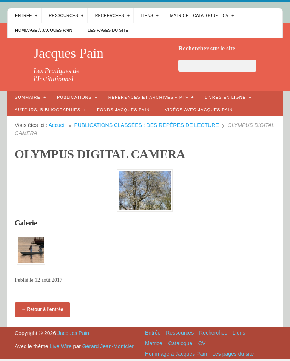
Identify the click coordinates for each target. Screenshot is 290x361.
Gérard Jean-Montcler (108, 346)
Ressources (63, 15)
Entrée (23, 15)
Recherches (109, 15)
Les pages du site (108, 30)
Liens (147, 15)
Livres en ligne (225, 97)
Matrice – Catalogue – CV (199, 15)
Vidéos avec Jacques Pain (199, 109)
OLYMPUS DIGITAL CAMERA (100, 154)
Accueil (57, 125)
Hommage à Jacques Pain (43, 30)
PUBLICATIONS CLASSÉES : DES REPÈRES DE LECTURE (146, 125)
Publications (74, 97)
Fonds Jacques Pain (123, 109)
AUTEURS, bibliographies (47, 109)
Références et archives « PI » (148, 97)
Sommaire (27, 97)
